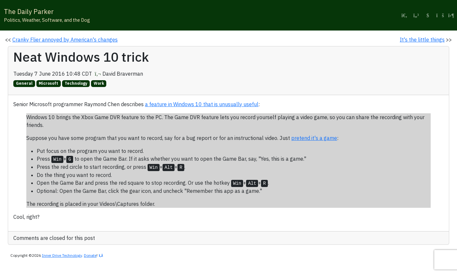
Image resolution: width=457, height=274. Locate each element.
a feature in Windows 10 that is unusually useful (201, 104)
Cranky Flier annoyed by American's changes (65, 39)
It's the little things (422, 39)
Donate (90, 255)
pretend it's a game (314, 138)
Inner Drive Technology (62, 255)
